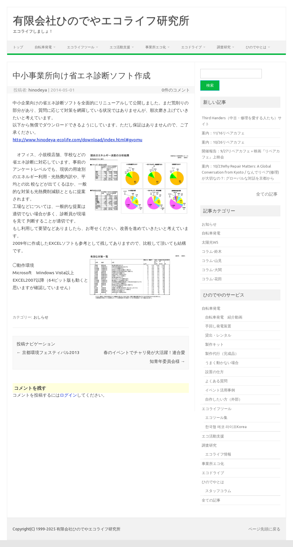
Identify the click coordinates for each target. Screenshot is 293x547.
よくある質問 (216, 381)
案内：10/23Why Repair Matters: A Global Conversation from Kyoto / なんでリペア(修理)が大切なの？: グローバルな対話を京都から (240, 172)
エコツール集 (216, 417)
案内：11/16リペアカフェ (223, 133)
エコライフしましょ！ (33, 31)
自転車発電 (43, 47)
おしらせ (40, 317)
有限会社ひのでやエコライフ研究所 (101, 20)
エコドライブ (191, 47)
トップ (18, 47)
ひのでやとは (256, 47)
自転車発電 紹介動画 (223, 317)
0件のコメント (176, 89)
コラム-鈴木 (212, 251)
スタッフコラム (218, 491)
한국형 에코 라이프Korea (226, 427)
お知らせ (209, 224)
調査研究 (224, 47)
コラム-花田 (212, 279)
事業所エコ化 (155, 47)
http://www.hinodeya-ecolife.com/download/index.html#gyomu (77, 139)
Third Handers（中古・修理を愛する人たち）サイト (242, 121)
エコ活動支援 (120, 47)
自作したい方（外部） (223, 399)
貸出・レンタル (218, 335)
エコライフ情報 (218, 454)
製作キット (214, 344)
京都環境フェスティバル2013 (48, 352)
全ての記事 (267, 194)
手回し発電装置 (218, 326)
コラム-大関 (212, 270)
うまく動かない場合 (222, 363)
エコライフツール (80, 47)
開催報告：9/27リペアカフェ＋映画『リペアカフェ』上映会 (241, 154)
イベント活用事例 (220, 390)
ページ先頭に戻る (264, 529)
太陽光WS (210, 242)
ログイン (68, 395)
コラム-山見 (212, 260)
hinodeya (37, 89)
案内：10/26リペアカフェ (223, 142)
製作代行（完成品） (222, 353)
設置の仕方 (214, 372)
